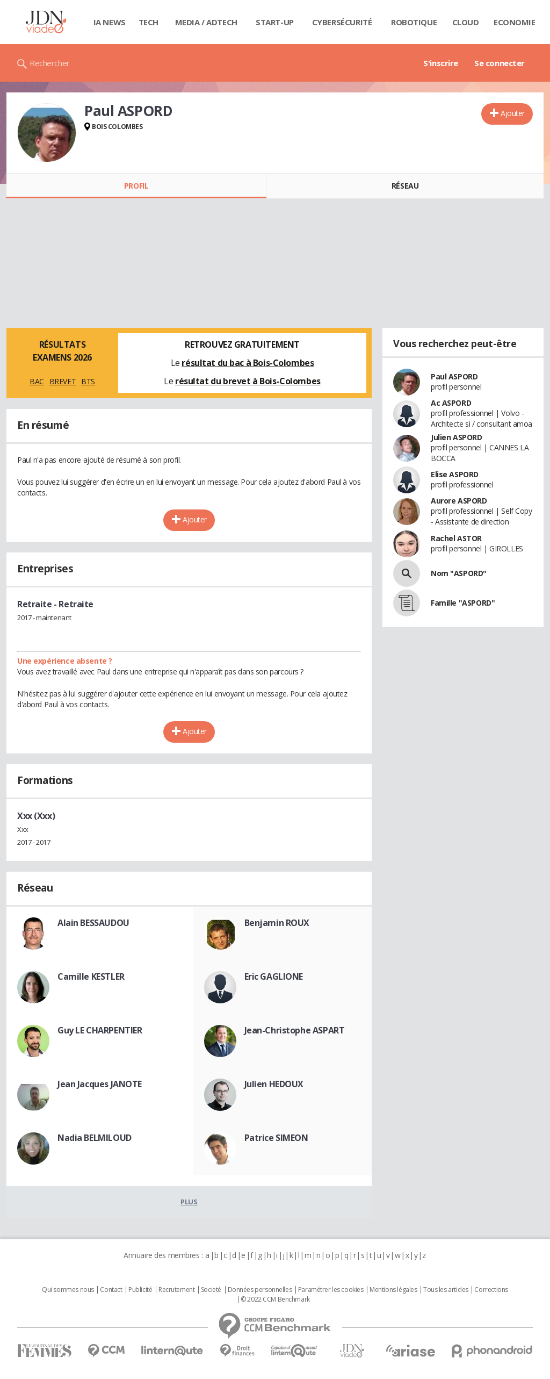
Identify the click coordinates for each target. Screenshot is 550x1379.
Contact (111, 1290)
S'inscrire (440, 63)
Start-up (275, 22)
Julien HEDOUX (274, 1084)
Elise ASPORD (455, 474)
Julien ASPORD (456, 437)
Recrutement (176, 1290)
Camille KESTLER (91, 976)
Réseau (405, 186)
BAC (37, 381)
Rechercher (50, 63)
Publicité (140, 1290)
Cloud (465, 22)
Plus (188, 1201)
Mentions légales (393, 1290)
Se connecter (499, 63)
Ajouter (513, 113)
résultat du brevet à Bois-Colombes (248, 381)
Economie (514, 22)
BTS (88, 381)
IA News (109, 22)
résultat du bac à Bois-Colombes (248, 363)
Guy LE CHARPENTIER (99, 1030)
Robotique (414, 22)
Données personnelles (260, 1290)
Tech (148, 22)
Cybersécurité (342, 22)
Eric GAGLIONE (273, 976)
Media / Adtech (206, 22)
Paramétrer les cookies (331, 1290)
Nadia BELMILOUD (94, 1138)
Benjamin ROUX (277, 923)
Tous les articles (445, 1290)
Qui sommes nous (68, 1290)
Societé (211, 1290)
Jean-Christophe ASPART (294, 1030)
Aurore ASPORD (459, 500)
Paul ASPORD (454, 376)
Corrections (491, 1290)
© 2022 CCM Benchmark (275, 1299)
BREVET (62, 381)
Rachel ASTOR (456, 538)
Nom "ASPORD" (459, 573)
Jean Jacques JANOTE (99, 1084)
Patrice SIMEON (276, 1138)
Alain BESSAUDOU (93, 923)
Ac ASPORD (451, 403)
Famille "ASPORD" (463, 603)
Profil (136, 186)
